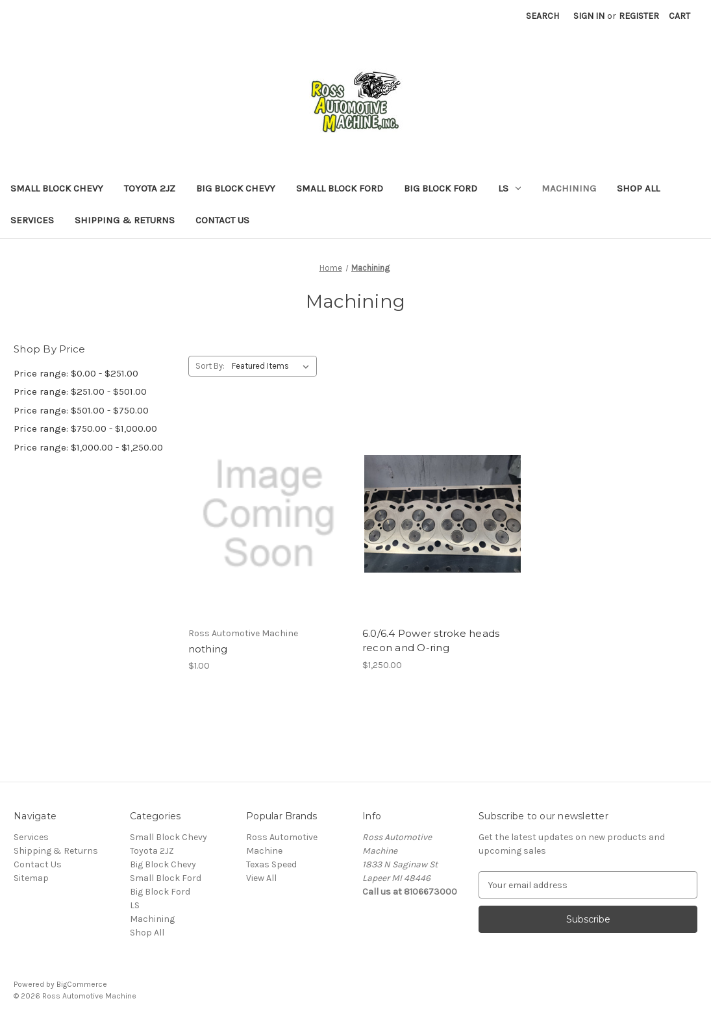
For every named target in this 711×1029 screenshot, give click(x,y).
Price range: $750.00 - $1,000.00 (85, 428)
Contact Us (222, 220)
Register (639, 15)
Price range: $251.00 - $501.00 (80, 391)
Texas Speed (271, 864)
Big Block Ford (440, 188)
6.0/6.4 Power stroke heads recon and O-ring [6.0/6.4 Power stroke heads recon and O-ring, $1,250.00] (431, 640)
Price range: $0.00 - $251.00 (76, 373)
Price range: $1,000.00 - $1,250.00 (88, 447)
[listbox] (273, 366)
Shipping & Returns (125, 220)
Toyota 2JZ (149, 188)
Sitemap (31, 878)
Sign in (589, 15)
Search (542, 15)
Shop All (638, 188)
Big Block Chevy (235, 188)
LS (509, 188)
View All (261, 878)
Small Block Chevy (56, 188)
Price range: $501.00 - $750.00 (81, 410)
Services (32, 220)
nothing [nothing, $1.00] (208, 649)
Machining (569, 188)
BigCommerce (81, 984)
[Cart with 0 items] (679, 16)
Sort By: (210, 366)
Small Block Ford (339, 188)
